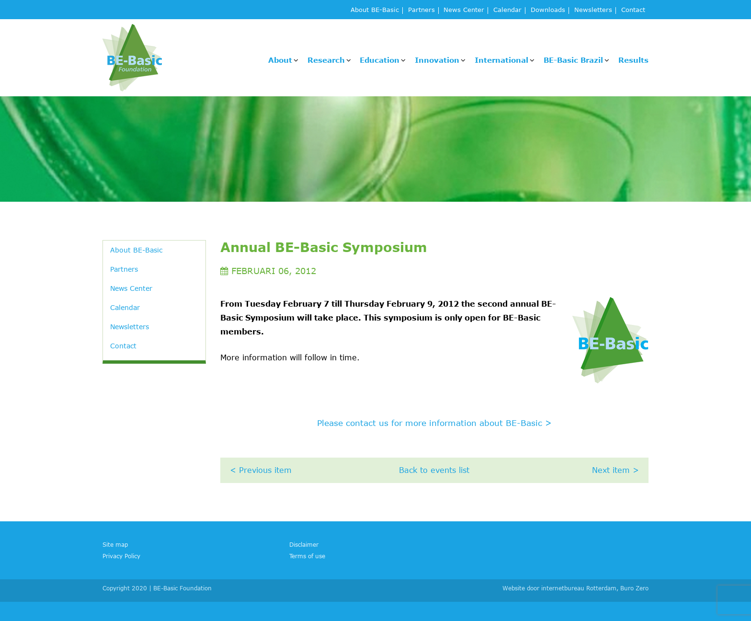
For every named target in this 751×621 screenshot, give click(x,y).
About (280, 60)
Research (326, 60)
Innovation (437, 60)
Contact (633, 10)
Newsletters (593, 10)
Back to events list (434, 470)
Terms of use (307, 555)
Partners (421, 10)
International (501, 60)
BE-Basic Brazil (573, 60)
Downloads (548, 10)
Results (633, 60)
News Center (464, 10)
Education (379, 60)
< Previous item (261, 470)
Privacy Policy (121, 555)
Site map (115, 544)
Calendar (507, 10)
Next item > (615, 470)
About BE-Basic (375, 10)
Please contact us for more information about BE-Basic (434, 422)
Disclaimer (304, 544)
